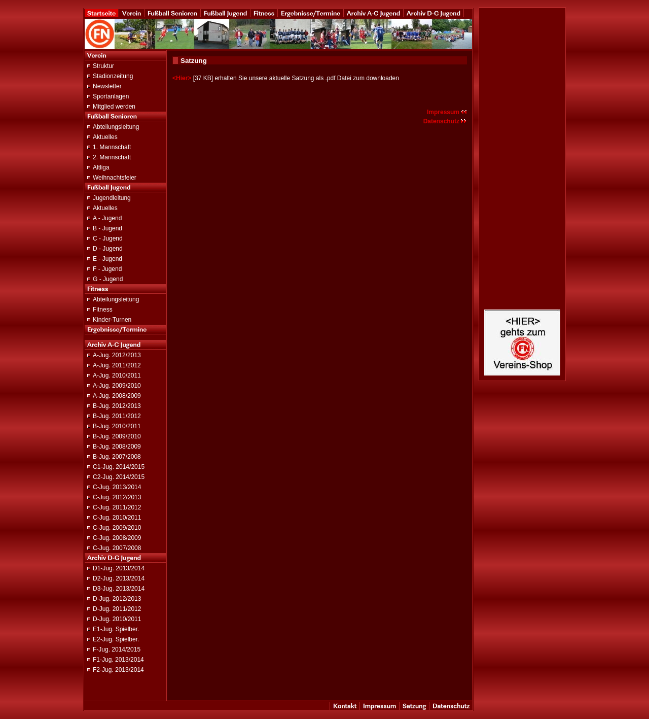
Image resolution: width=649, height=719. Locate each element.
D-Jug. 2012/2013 (117, 598)
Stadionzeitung (113, 76)
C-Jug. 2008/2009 (117, 537)
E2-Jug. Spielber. (116, 639)
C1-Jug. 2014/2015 (119, 466)
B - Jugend (107, 228)
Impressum (447, 112)
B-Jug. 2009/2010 (117, 436)
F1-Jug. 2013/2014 (118, 659)
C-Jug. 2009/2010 (117, 527)
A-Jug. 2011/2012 (117, 365)
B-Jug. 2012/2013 (117, 405)
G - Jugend (108, 279)
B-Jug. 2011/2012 (117, 416)
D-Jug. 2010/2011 (117, 619)
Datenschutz (445, 121)
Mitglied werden (114, 106)
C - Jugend (108, 238)
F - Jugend (107, 268)
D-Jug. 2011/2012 (117, 608)
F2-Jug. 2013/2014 (118, 669)
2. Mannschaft (112, 157)
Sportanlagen (111, 96)
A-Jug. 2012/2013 (117, 355)
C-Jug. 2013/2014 (117, 487)
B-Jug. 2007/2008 (117, 456)
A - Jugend (107, 218)
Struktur (103, 66)
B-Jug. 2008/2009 (117, 446)
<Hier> (181, 78)
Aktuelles (105, 137)
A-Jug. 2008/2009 (117, 395)
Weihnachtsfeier (114, 177)
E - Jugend (107, 258)
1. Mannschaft (112, 147)
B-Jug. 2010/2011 (117, 426)
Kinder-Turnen (112, 319)
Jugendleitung (112, 197)
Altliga (101, 167)
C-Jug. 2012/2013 (117, 497)
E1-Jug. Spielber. (116, 629)
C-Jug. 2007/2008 (117, 548)
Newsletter (107, 86)
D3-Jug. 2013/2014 (119, 588)
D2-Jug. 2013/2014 (119, 578)
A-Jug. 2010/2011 (117, 375)
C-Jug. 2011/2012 (117, 507)
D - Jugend (108, 248)
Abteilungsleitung (116, 126)
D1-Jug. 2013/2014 (119, 568)
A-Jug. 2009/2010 (117, 385)
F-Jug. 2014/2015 (116, 649)
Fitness (103, 309)
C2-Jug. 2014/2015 (119, 477)
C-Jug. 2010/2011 (117, 517)
